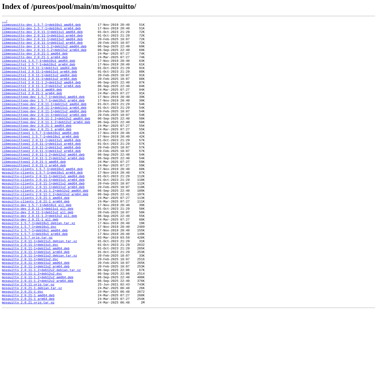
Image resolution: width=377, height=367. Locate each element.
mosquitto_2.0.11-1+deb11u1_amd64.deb (36, 294)
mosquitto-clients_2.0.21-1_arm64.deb (36, 238)
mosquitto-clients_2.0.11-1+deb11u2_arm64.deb (43, 221)
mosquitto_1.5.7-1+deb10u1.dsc (29, 268)
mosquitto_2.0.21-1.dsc (22, 346)
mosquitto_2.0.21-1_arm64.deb (28, 355)
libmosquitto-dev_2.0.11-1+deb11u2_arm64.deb (42, 47)
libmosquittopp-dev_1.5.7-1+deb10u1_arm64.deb (43, 117)
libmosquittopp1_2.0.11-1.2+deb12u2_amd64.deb (43, 182)
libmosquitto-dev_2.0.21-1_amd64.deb (35, 60)
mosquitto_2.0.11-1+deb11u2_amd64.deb (36, 312)
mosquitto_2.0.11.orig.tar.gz (28, 337)
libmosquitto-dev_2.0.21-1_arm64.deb (35, 65)
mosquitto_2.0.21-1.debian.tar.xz (32, 342)
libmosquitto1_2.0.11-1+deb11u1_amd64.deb (39, 78)
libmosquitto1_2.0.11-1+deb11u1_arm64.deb (39, 82)
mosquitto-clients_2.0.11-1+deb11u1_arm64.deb (43, 212)
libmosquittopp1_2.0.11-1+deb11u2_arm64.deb (41, 177)
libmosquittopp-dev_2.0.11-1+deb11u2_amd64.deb (44, 130)
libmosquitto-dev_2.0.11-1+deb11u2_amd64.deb (42, 43)
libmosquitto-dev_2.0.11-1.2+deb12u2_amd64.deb (44, 52)
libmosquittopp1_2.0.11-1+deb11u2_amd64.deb (41, 173)
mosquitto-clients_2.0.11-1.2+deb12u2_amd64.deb (45, 225)
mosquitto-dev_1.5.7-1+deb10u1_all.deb (37, 242)
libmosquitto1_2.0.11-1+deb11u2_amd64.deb (39, 86)
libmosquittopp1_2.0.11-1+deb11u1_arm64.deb (41, 169)
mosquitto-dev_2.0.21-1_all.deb (30, 260)
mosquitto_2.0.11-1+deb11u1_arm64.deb (36, 299)
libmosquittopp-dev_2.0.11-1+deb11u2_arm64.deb (44, 134)
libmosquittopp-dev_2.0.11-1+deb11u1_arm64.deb (44, 125)
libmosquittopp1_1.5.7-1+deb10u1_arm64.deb (40, 160)
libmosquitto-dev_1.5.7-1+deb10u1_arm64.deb (41, 30)
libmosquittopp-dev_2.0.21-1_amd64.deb (37, 147)
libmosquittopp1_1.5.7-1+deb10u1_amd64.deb (40, 156)
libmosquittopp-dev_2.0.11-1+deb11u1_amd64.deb (44, 121)
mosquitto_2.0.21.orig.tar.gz (28, 359)
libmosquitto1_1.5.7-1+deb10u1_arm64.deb (38, 73)
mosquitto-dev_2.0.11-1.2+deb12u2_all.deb (39, 255)
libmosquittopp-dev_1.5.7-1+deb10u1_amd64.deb (43, 112)
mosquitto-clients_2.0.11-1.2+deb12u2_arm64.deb (45, 229)
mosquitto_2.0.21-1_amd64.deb (28, 350)
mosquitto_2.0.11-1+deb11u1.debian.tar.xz (39, 286)
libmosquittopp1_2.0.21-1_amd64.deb (34, 190)
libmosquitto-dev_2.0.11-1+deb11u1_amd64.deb (42, 34)
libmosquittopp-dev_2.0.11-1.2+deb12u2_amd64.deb (46, 138)
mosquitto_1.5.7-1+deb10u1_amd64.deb (35, 273)
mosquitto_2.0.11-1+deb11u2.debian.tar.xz (39, 303)
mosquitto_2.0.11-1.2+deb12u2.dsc (32, 325)
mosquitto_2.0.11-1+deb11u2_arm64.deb (36, 316)
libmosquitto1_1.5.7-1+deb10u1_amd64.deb (38, 69)
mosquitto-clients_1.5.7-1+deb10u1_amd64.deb (42, 199)
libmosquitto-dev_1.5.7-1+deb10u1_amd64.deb (41, 26)
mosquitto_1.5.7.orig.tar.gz (27, 281)
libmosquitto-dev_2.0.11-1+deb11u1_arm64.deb (42, 39)
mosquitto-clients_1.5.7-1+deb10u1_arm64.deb (42, 203)
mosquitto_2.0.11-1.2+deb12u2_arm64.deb (37, 333)
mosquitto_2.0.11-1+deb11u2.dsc (30, 307)
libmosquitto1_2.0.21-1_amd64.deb (32, 104)
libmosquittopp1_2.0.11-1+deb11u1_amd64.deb (41, 164)
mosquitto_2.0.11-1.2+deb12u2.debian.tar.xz (41, 320)
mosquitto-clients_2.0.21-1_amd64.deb (36, 234)
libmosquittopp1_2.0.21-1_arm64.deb (34, 195)
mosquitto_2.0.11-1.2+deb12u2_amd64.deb (37, 329)
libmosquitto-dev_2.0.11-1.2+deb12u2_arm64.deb (44, 56)
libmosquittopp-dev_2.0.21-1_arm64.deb (37, 151)
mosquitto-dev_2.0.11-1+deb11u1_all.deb (37, 247)
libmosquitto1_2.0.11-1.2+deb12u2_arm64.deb (41, 99)
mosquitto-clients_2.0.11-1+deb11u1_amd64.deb (43, 208)
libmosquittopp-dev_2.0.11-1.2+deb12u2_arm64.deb (46, 143)
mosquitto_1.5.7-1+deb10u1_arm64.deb (35, 277)
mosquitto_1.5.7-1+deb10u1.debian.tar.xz (38, 264)
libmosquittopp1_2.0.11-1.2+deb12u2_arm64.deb (43, 186)
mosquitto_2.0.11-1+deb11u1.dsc (30, 290)
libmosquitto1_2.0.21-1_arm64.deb (32, 108)
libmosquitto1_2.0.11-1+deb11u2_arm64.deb (39, 91)
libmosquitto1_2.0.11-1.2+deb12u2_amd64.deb (41, 95)
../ (4, 21)
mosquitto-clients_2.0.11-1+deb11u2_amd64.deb (43, 216)
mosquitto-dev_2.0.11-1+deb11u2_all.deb (37, 251)
